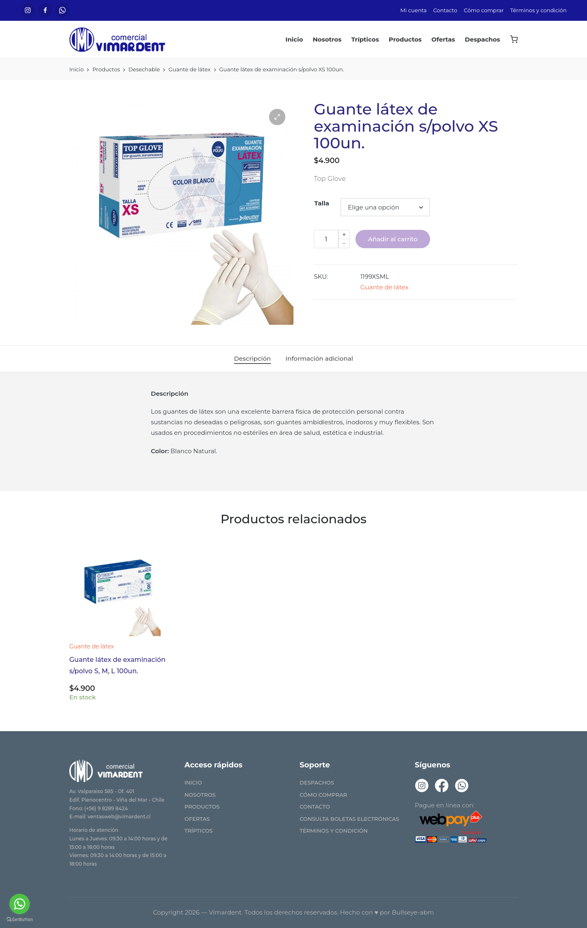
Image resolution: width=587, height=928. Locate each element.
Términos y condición (334, 830)
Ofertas (197, 819)
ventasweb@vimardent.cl (119, 816)
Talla (321, 203)
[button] (277, 117)
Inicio (193, 782)
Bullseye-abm (413, 912)
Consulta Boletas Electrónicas (349, 819)
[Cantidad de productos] (326, 239)
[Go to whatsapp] (19, 904)
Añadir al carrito (392, 239)
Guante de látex (384, 287)
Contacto (315, 806)
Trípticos (199, 830)
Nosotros (200, 794)
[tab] (252, 358)
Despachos (317, 782)
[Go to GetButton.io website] (20, 919)
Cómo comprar (323, 794)
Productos (202, 806)
